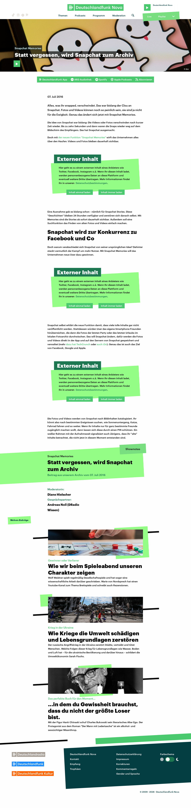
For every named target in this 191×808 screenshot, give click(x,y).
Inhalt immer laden (111, 192)
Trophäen (75, 768)
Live (149, 16)
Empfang (75, 764)
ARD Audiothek (81, 79)
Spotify (101, 79)
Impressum (122, 759)
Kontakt (74, 759)
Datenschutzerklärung (128, 754)
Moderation (118, 15)
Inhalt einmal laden (79, 192)
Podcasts (80, 15)
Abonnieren (143, 79)
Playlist (161, 16)
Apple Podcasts (121, 79)
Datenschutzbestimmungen (91, 183)
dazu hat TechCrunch (78, 344)
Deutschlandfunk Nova (83, 754)
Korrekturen (123, 764)
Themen (62, 15)
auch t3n (102, 344)
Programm (99, 15)
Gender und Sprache (128, 773)
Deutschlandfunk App (53, 79)
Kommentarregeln (126, 768)
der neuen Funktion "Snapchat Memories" (82, 137)
